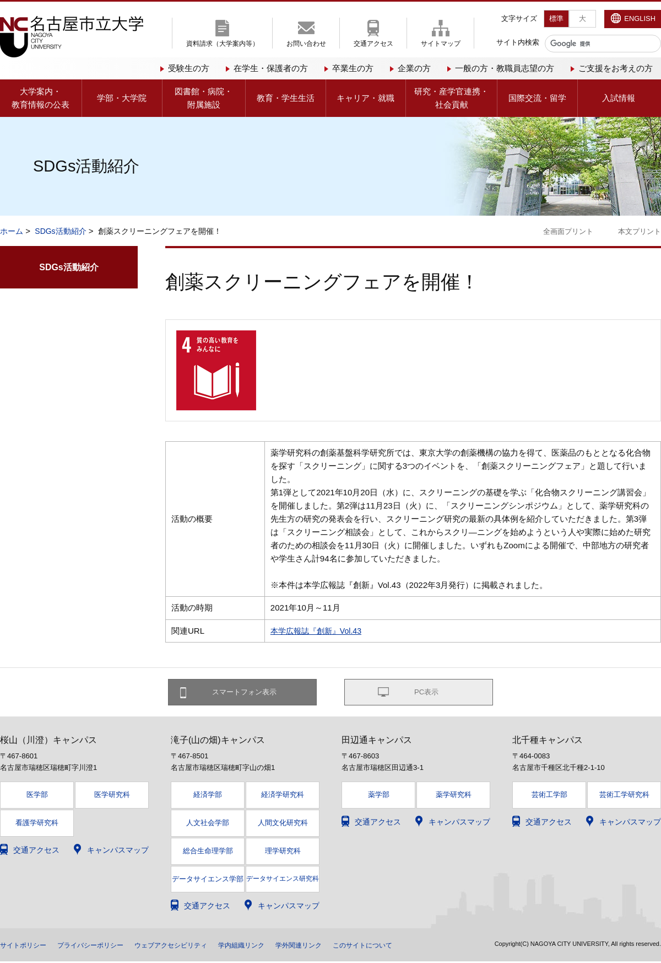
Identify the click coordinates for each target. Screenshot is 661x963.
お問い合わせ (306, 43)
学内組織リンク (276, 946)
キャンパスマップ (118, 851)
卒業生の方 (352, 68)
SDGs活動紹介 (60, 231)
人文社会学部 (207, 824)
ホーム (11, 231)
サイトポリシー (27, 946)
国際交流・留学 (537, 98)
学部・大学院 (122, 98)
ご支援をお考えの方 (615, 68)
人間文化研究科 (283, 824)
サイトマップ (440, 43)
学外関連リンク (341, 946)
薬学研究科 (454, 795)
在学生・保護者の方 (271, 68)
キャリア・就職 (365, 98)
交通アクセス (373, 43)
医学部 (37, 795)
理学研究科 (283, 852)
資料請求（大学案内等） (222, 43)
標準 (556, 18)
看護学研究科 (36, 824)
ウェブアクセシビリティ (195, 946)
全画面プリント (568, 231)
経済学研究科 (282, 795)
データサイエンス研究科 (282, 880)
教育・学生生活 (286, 98)
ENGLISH (639, 18)
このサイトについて (413, 946)
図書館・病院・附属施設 (203, 98)
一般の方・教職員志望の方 (504, 68)
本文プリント (639, 231)
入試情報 (618, 98)
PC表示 (427, 692)
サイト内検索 (517, 42)
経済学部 (207, 795)
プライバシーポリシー (103, 946)
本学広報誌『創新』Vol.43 (319, 630)
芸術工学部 (549, 795)
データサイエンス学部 (207, 880)
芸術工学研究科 (624, 795)
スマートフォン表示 (248, 692)
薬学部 (378, 795)
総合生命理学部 (208, 852)
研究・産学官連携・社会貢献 (451, 98)
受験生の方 (188, 68)
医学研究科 (112, 795)
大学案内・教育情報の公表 (40, 98)
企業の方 (414, 68)
